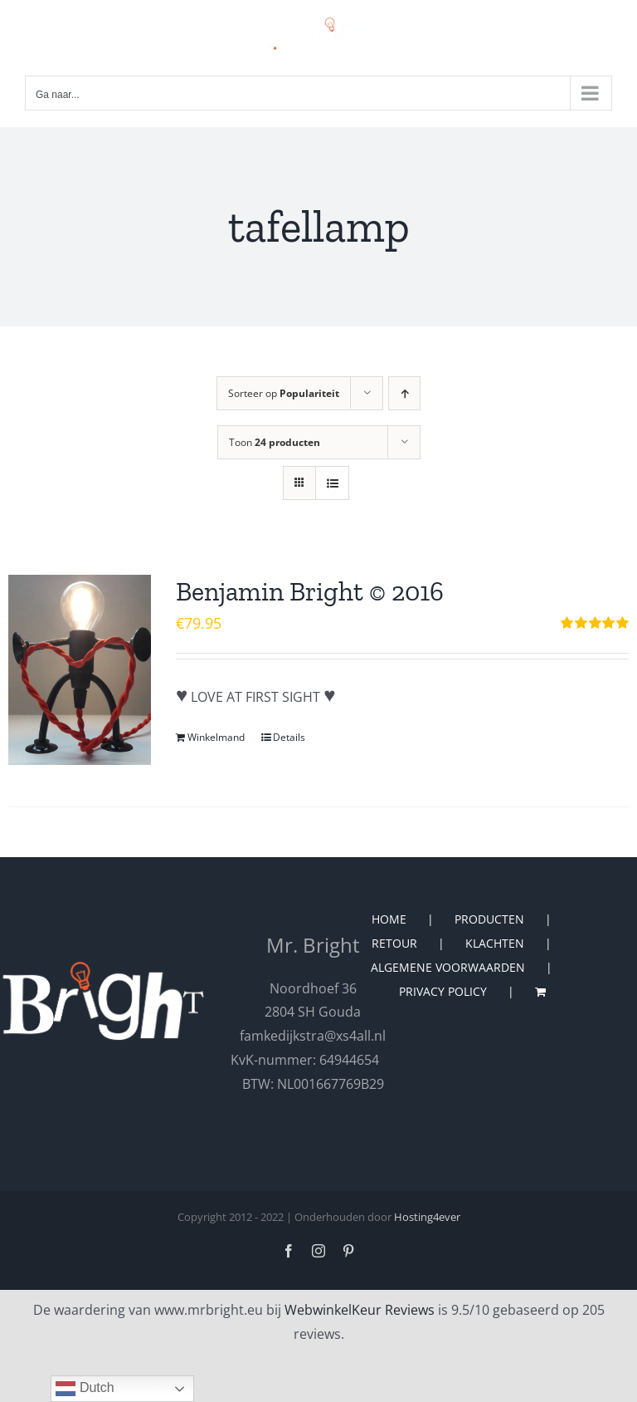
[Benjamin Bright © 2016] (79, 670)
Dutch (85, 1389)
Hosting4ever (427, 1216)
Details (289, 737)
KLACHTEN (494, 943)
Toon (274, 442)
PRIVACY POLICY (443, 991)
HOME (389, 919)
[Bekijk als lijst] (332, 483)
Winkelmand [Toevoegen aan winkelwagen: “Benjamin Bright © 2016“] (216, 737)
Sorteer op (283, 393)
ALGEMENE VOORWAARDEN (448, 967)
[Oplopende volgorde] (404, 393)
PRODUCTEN (489, 919)
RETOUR (394, 943)
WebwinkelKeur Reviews (359, 1310)
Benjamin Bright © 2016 (310, 591)
